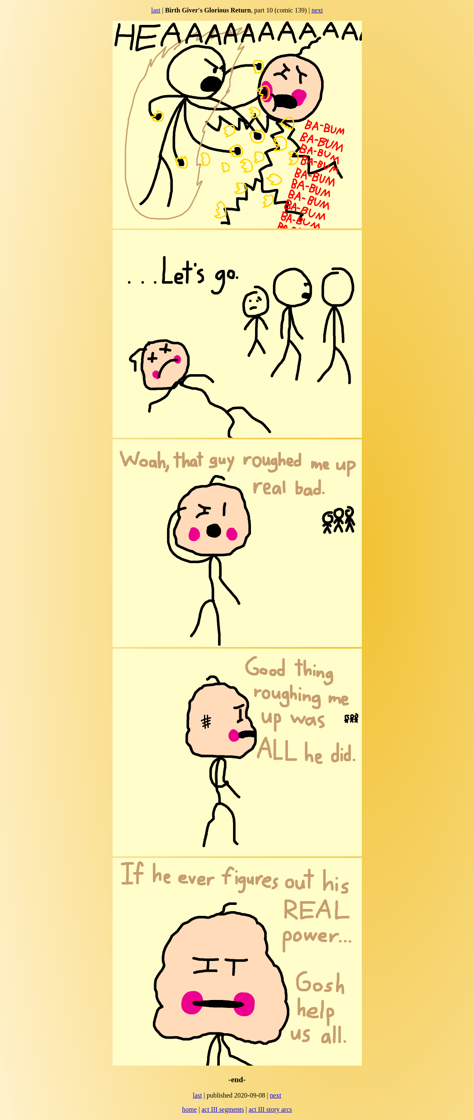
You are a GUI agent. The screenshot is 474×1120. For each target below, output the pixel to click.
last (155, 10)
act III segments (222, 1109)
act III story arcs (270, 1109)
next (317, 10)
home (189, 1109)
